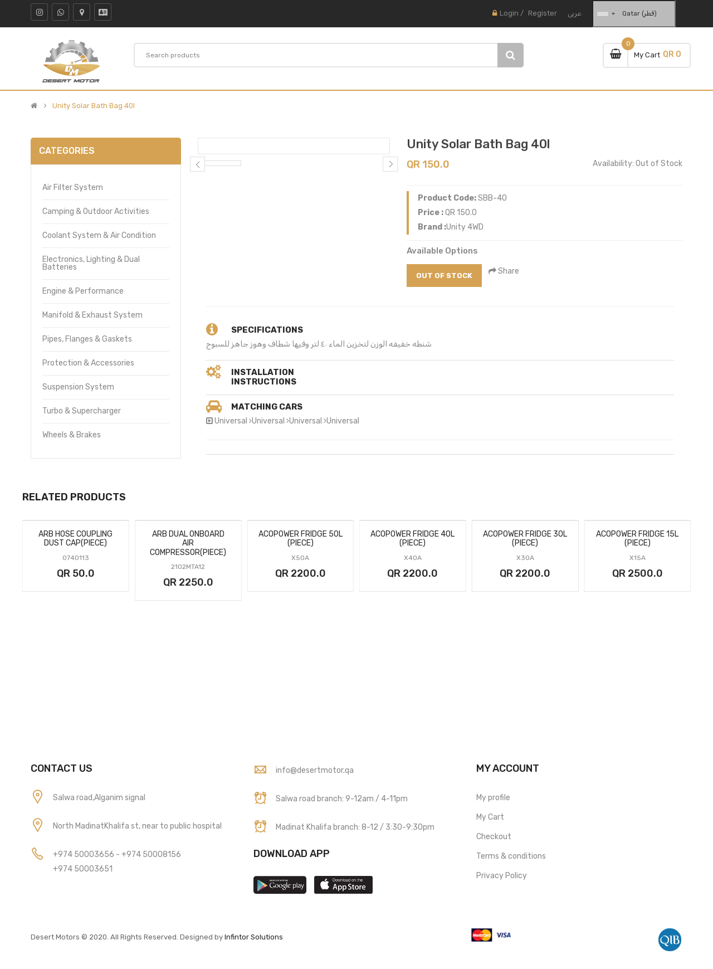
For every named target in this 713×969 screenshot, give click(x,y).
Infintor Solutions (253, 937)
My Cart (490, 817)
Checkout (493, 836)
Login (509, 13)
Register (542, 13)
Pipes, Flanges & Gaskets (87, 339)
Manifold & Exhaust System (92, 315)
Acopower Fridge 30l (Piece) (525, 538)
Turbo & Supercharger (81, 411)
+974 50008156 (151, 854)
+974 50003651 (83, 869)
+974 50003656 (84, 854)
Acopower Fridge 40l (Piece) (412, 538)
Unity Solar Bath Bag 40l (93, 106)
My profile (493, 797)
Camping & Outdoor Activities (95, 211)
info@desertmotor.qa (315, 770)
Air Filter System (72, 187)
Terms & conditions (511, 856)
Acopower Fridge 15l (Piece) (637, 538)
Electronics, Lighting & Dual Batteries (91, 263)
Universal (230, 421)
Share (505, 271)
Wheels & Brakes (71, 435)
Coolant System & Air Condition (99, 235)
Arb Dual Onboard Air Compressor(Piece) (188, 543)
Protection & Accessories (88, 363)
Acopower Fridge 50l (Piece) (300, 538)
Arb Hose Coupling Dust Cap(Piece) (75, 538)
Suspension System (78, 387)
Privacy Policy (501, 875)
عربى (575, 13)
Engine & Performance (83, 291)
